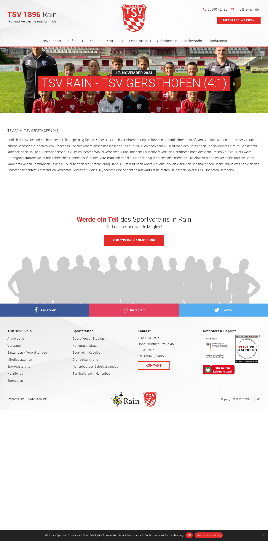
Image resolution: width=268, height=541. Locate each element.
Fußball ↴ (75, 41)
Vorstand (14, 345)
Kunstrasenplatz (85, 345)
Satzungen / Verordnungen (27, 352)
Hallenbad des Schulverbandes (95, 366)
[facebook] (44, 310)
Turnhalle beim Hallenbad (92, 373)
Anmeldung (15, 338)
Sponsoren (15, 380)
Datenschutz (37, 399)
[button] (215, 9)
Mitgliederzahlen (19, 359)
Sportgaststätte (18, 366)
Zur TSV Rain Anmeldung (134, 240)
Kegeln (95, 41)
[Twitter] (223, 310)
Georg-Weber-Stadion (88, 338)
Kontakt (154, 365)
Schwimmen (167, 41)
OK (189, 535)
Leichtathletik (140, 41)
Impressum (15, 399)
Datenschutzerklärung (209, 535)
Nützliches (15, 373)
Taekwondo (192, 41)
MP (259, 399)
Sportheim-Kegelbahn (88, 352)
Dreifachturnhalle (85, 359)
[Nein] (263, 535)
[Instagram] (134, 310)
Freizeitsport (51, 41)
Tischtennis (217, 41)
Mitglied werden (239, 20)
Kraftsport (114, 41)
